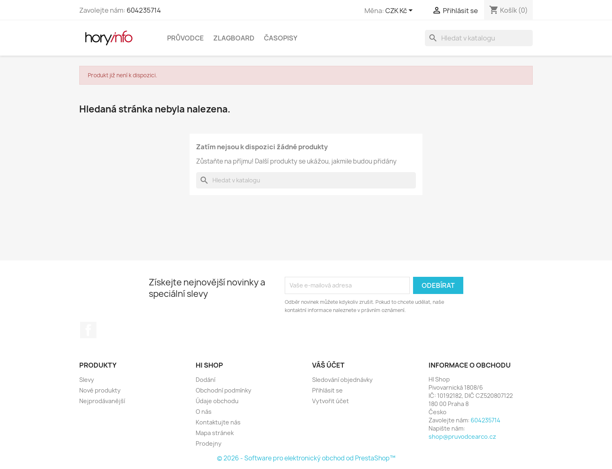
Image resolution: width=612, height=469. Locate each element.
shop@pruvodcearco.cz (462, 436)
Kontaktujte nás (218, 422)
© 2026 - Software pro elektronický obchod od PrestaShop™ (306, 458)
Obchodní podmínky (223, 390)
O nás (204, 411)
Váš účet (328, 365)
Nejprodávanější (102, 401)
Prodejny (208, 443)
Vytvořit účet (330, 401)
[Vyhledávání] (479, 38)
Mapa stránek (215, 433)
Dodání (205, 380)
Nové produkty (100, 390)
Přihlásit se (327, 390)
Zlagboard (234, 38)
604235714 (144, 10)
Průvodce (185, 38)
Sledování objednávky (342, 380)
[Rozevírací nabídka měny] (400, 11)
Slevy (86, 380)
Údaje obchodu (217, 401)
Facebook (88, 330)
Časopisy (280, 38)
